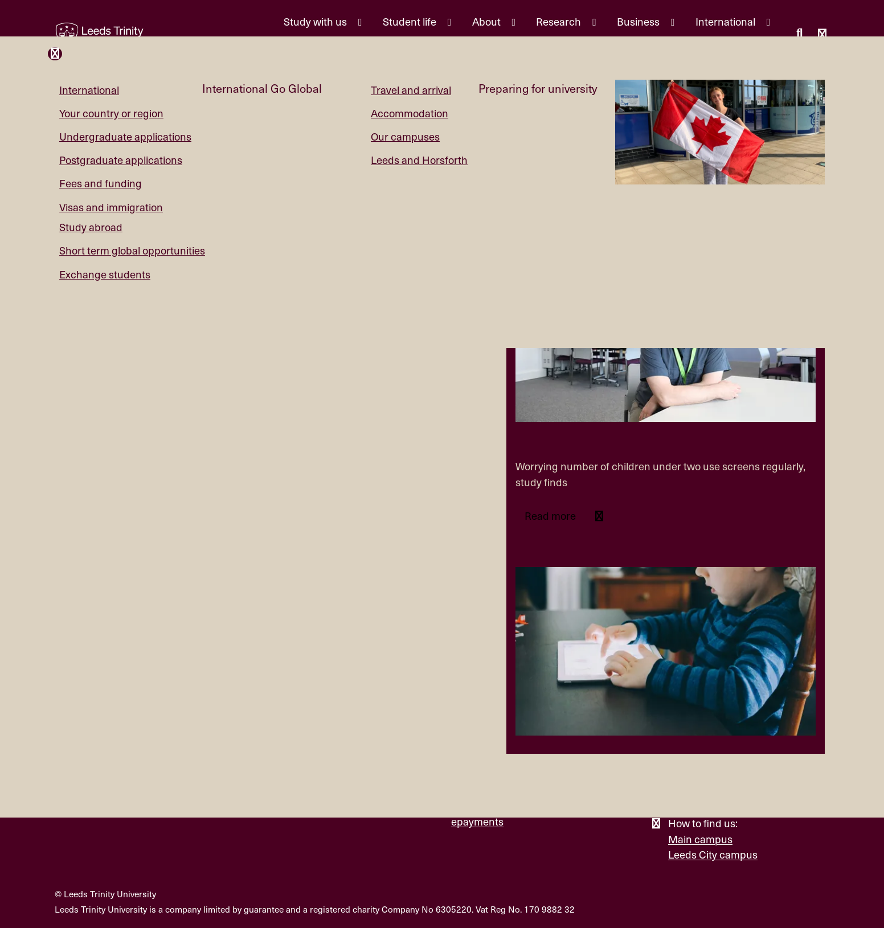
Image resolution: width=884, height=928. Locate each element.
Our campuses (405, 136)
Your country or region (111, 113)
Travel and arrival (411, 90)
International (89, 90)
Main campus (700, 839)
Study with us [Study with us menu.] (316, 21)
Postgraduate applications (120, 160)
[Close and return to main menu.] (55, 53)
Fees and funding (100, 183)
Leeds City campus (713, 854)
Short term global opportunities (132, 250)
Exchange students (104, 274)
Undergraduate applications (125, 136)
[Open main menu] (822, 36)
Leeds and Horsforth (419, 160)
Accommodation (409, 113)
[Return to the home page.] (99, 35)
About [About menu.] (487, 21)
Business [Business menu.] (639, 21)
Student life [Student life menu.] (411, 21)
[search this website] (799, 34)
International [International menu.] (726, 21)
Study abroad (90, 227)
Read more (551, 515)
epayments (477, 821)
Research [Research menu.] (559, 21)
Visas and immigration (111, 207)
